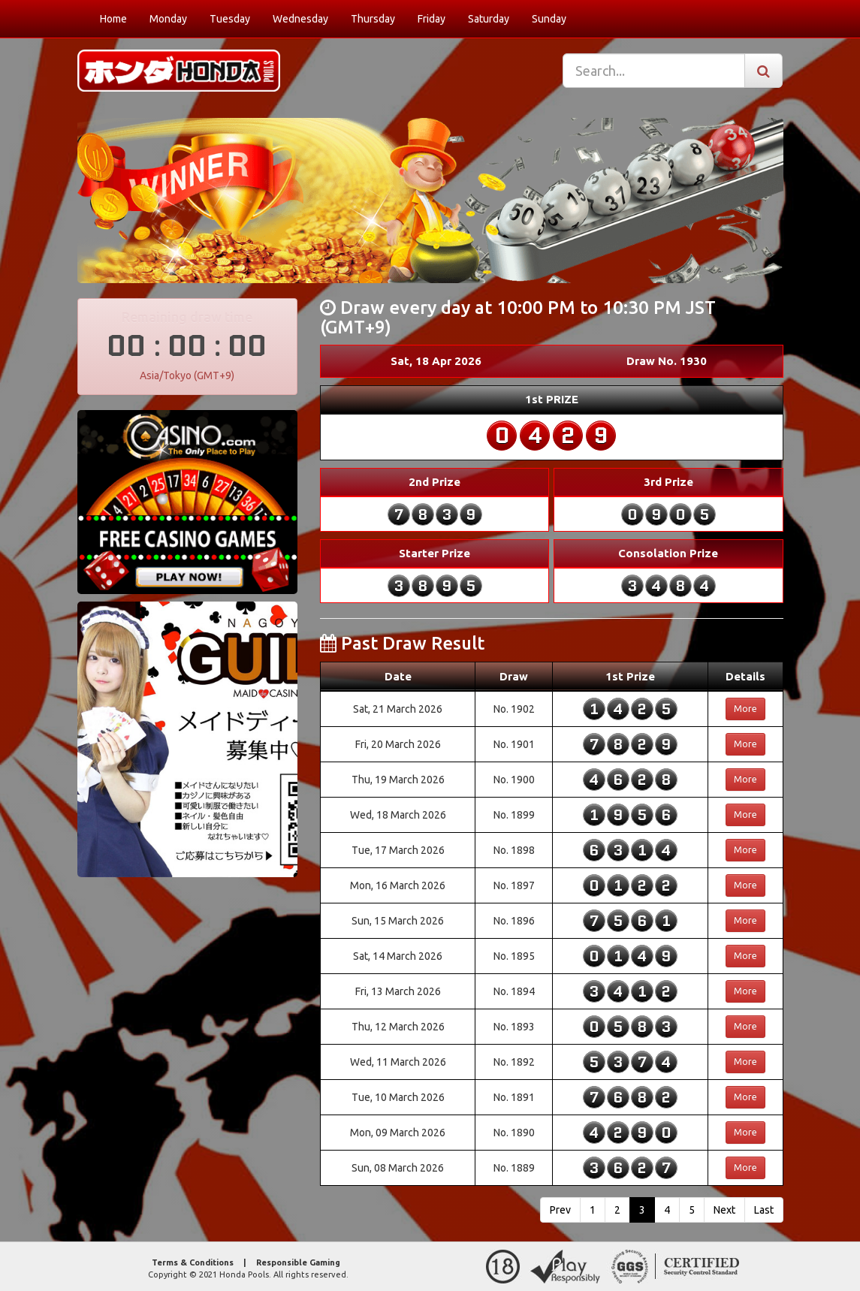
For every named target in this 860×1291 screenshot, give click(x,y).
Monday (168, 19)
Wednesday (300, 19)
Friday (431, 19)
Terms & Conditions (193, 1262)
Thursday (373, 19)
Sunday (549, 19)
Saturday (488, 19)
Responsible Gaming (298, 1262)
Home (113, 19)
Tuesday (230, 19)
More (745, 708)
